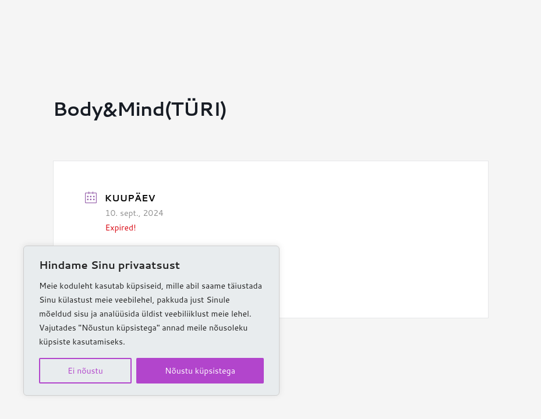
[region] (151, 321)
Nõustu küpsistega (200, 371)
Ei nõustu (85, 371)
